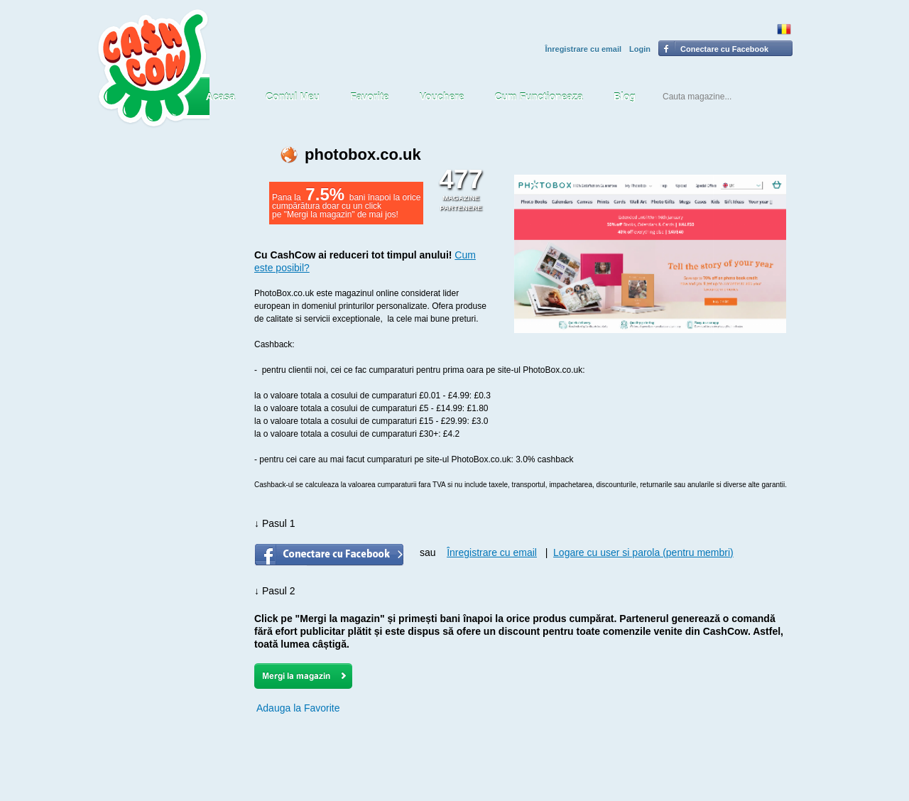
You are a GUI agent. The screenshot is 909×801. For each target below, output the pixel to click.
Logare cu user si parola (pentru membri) (643, 552)
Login (640, 49)
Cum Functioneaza (538, 96)
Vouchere (442, 96)
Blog (625, 96)
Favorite (369, 96)
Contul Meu (293, 96)
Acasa (220, 96)
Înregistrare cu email (583, 49)
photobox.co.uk (363, 154)
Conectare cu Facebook (724, 49)
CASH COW (153, 69)
